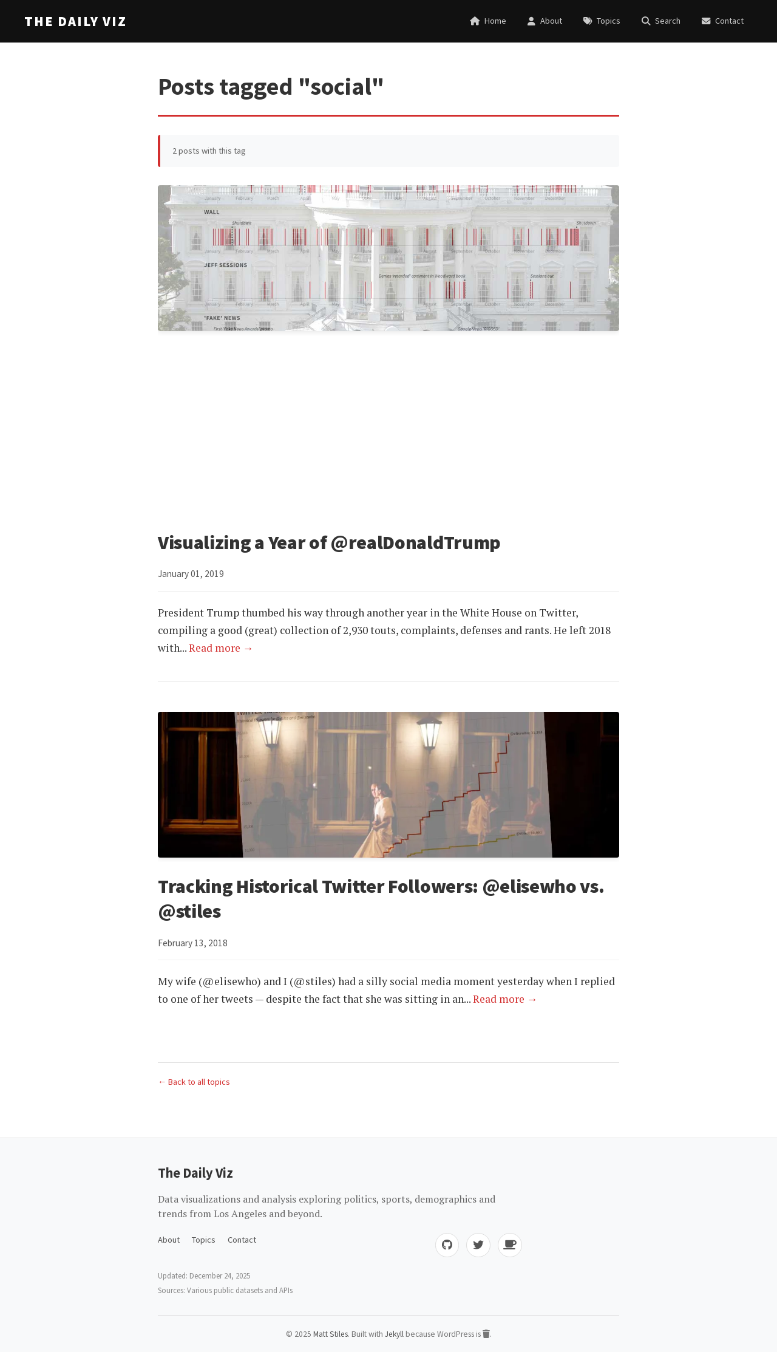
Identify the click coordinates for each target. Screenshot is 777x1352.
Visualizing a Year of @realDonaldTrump (331, 542)
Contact (242, 1238)
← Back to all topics (194, 1080)
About (169, 1238)
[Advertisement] (388, 433)
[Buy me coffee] (510, 1244)
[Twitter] (478, 1244)
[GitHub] (447, 1244)
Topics (203, 1238)
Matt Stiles (329, 1333)
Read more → (221, 647)
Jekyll (394, 1333)
